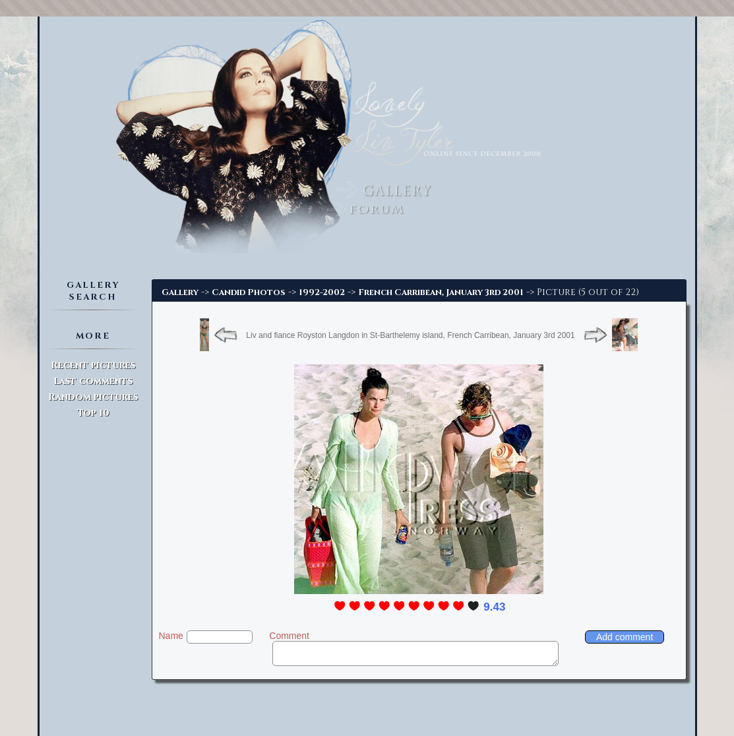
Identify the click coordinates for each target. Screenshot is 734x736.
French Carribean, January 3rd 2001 (441, 292)
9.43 (494, 607)
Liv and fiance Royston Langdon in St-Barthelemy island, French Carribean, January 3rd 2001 (410, 335)
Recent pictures (93, 365)
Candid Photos (249, 292)
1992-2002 (322, 292)
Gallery (180, 292)
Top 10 (93, 413)
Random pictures (93, 397)
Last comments (93, 381)
